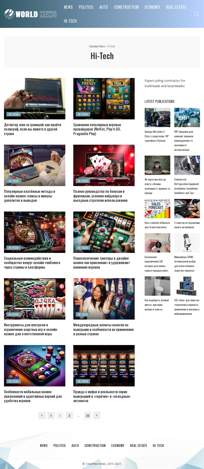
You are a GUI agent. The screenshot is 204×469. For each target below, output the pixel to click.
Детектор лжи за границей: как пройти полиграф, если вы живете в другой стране (32, 129)
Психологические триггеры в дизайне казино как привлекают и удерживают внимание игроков (101, 262)
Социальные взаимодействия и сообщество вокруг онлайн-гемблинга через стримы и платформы (32, 262)
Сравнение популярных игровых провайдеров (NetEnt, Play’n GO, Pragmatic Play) (97, 129)
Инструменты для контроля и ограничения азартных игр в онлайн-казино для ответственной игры (31, 329)
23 (87, 415)
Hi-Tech (14, 114)
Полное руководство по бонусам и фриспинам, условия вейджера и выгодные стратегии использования (100, 196)
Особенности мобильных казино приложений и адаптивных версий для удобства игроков (33, 396)
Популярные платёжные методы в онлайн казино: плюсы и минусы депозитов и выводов (29, 196)
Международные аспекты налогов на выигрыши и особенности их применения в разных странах (103, 329)
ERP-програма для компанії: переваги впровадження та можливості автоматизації (183, 141)
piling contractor (167, 80)
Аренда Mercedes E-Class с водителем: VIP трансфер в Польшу (157, 136)
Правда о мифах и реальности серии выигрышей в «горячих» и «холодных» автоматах (102, 396)
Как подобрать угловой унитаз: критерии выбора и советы (157, 304)
